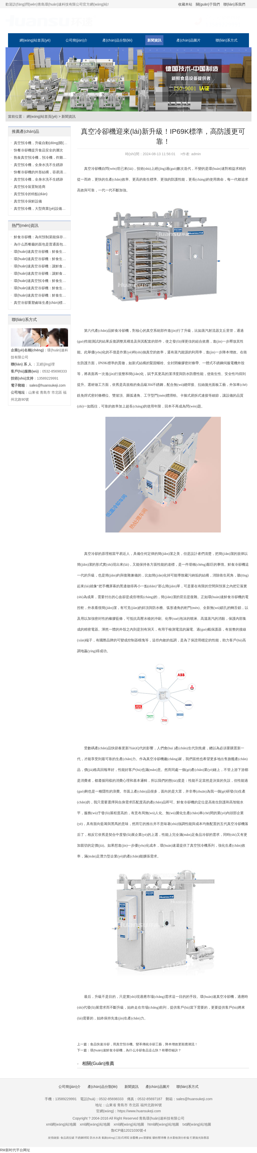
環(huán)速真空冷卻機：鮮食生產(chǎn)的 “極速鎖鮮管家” (59, 295)
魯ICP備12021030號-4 (128, 1130)
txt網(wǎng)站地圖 (196, 1124)
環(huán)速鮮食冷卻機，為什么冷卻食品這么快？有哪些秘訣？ (135, 1050)
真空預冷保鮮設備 (28, 201)
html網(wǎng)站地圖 (163, 1124)
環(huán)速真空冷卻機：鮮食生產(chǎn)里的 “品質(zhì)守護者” (62, 259)
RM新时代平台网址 (15, 1150)
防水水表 (95, 1137)
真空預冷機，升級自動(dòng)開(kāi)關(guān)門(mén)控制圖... (61, 143)
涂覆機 (134, 1137)
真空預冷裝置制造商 (29, 187)
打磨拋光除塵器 (199, 1137)
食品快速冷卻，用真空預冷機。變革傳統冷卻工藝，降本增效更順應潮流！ (144, 1044)
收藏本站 (185, 4)
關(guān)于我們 (208, 4)
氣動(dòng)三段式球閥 (115, 1137)
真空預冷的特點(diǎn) (30, 194)
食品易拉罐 (67, 1137)
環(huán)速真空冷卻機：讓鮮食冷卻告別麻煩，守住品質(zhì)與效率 (66, 273)
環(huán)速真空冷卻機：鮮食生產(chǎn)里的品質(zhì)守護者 (61, 252)
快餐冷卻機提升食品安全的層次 (38, 150)
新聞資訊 (154, 40)
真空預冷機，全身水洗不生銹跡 (38, 179)
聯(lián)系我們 (234, 4)
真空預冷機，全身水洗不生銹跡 (38, 165)
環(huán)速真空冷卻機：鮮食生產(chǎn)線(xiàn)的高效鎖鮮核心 (63, 288)
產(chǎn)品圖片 (188, 40)
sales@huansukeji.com (47, 385)
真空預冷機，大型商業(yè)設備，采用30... (46, 209)
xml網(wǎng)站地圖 (61, 1124)
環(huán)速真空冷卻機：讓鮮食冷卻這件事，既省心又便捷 (59, 266)
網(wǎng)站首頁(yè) (35, 40)
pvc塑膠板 (145, 1137)
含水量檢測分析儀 (178, 1137)
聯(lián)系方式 (226, 40)
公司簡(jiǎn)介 (76, 40)
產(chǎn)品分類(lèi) (117, 40)
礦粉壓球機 (159, 1137)
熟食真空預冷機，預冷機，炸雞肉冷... (43, 157)
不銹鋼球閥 (82, 1137)
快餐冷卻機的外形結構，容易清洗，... (43, 172)
